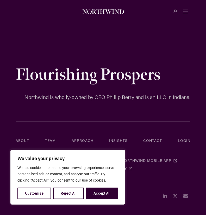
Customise (34, 193)
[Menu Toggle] (185, 11)
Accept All (101, 193)
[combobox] (40, 11)
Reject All (69, 193)
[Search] (72, 11)
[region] (67, 177)
